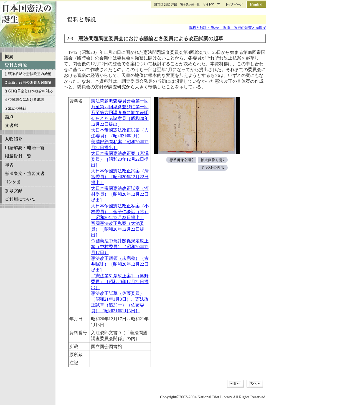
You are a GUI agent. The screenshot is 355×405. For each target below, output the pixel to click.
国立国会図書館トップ (165, 4)
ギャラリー (190, 4)
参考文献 (27, 191)
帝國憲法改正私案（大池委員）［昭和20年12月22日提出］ (117, 229)
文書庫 (27, 125)
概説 (27, 56)
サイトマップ (211, 4)
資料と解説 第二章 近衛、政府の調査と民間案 (27, 82)
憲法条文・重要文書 (27, 173)
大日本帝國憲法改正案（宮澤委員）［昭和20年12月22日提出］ (120, 159)
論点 (27, 117)
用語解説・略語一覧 (27, 148)
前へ (235, 384)
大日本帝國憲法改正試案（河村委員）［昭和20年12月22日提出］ (120, 194)
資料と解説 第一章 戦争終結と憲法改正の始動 (27, 74)
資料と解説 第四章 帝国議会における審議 (27, 99)
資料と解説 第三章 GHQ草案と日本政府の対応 (27, 91)
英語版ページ (256, 4)
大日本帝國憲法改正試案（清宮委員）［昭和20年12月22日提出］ (120, 176)
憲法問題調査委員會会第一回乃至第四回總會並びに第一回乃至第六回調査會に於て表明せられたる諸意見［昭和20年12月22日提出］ (120, 113)
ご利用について (27, 199)
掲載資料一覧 (27, 156)
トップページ (234, 4)
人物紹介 (27, 139)
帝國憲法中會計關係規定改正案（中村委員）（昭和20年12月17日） (120, 246)
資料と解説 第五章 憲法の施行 (27, 108)
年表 (27, 165)
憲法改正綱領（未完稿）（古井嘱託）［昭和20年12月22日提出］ (120, 264)
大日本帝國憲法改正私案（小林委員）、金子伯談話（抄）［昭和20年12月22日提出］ (120, 211)
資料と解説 (27, 65)
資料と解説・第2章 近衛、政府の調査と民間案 (227, 28)
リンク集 (27, 182)
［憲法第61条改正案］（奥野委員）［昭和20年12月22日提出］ (120, 281)
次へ (255, 384)
